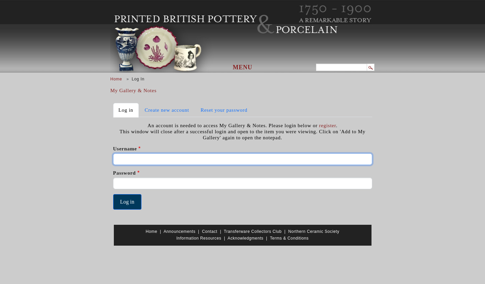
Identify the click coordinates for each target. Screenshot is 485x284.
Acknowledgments (245, 238)
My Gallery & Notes (133, 90)
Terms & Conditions (289, 238)
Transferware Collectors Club (253, 231)
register (327, 125)
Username (125, 148)
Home (116, 79)
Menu (242, 67)
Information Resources (198, 238)
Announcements (180, 231)
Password (124, 173)
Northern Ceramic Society (314, 231)
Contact (210, 231)
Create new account (167, 110)
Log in (129, 109)
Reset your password (223, 110)
